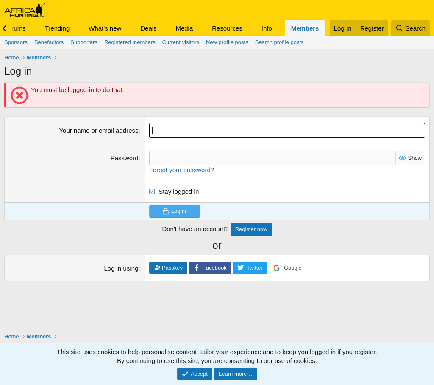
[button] (33, 28)
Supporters (83, 42)
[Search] (410, 28)
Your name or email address (98, 130)
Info (267, 28)
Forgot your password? (181, 169)
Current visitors (180, 42)
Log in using (121, 268)
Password (125, 158)
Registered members (130, 42)
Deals (148, 28)
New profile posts (227, 42)
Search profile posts (279, 42)
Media (184, 28)
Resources (227, 28)
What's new (105, 28)
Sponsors (16, 42)
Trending (57, 28)
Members (305, 28)
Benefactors (49, 42)
